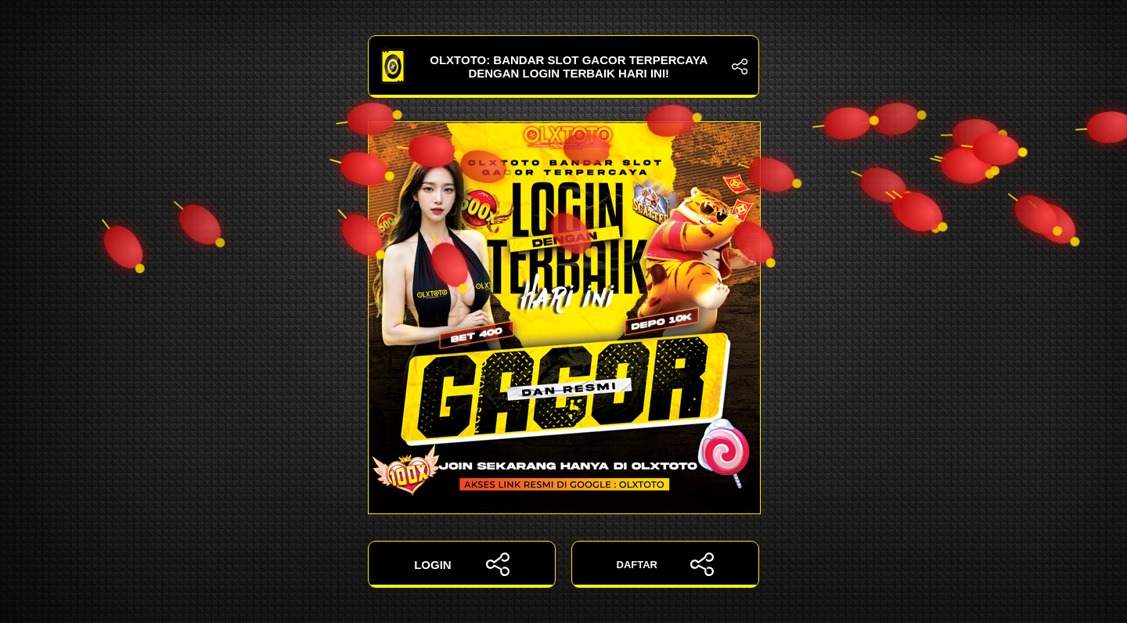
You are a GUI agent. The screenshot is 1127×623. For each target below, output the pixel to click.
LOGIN (461, 564)
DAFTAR (666, 564)
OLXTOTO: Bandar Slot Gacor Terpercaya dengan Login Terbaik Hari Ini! (563, 66)
